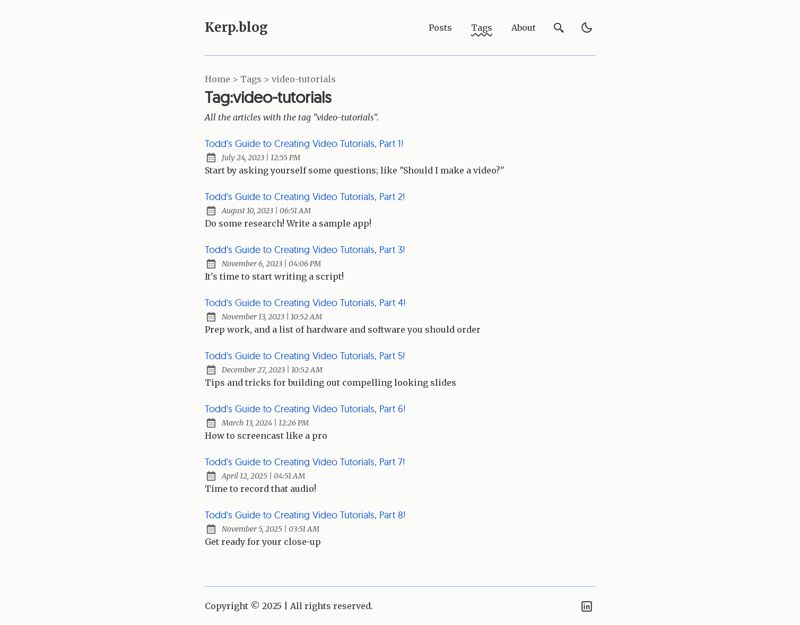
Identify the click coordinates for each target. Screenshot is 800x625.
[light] (586, 27)
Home (217, 79)
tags (251, 79)
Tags (481, 27)
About (523, 27)
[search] (559, 28)
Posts (440, 27)
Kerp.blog (236, 27)
